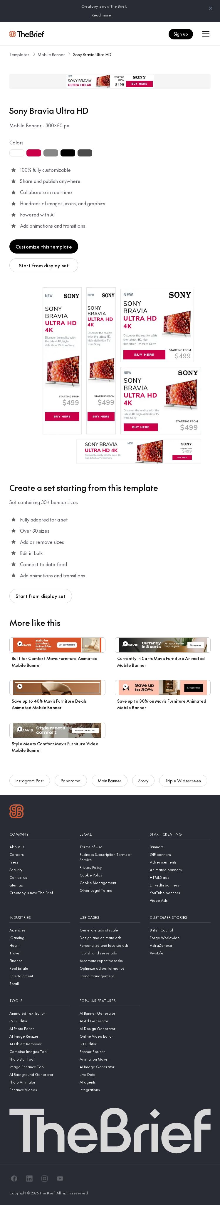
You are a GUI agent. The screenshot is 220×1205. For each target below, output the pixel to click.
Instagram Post (30, 782)
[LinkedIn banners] (180, 885)
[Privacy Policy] (110, 867)
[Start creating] (180, 834)
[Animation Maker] (110, 1059)
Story (143, 782)
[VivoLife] (180, 953)
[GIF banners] (180, 854)
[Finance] (39, 960)
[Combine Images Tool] (39, 1051)
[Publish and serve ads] (110, 953)
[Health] (39, 945)
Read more (101, 15)
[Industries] (39, 917)
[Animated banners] (180, 869)
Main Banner (110, 782)
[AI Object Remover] (39, 1043)
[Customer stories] (180, 917)
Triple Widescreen (183, 782)
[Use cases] (110, 917)
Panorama (70, 782)
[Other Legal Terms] (110, 890)
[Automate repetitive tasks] (110, 960)
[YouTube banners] (180, 892)
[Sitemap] (39, 885)
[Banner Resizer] (110, 1051)
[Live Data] (110, 1074)
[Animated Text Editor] (39, 1013)
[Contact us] (39, 877)
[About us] (39, 846)
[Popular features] (110, 1001)
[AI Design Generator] (110, 1028)
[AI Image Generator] (110, 1066)
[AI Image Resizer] (39, 1036)
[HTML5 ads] (180, 877)
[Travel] (39, 953)
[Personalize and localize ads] (110, 945)
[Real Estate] (39, 968)
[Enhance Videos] (39, 1089)
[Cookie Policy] (110, 875)
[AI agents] (110, 1082)
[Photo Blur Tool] (39, 1059)
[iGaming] (39, 937)
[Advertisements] (180, 862)
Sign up (181, 34)
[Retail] (39, 983)
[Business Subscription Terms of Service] (110, 857)
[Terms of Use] (110, 846)
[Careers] (39, 854)
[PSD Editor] (110, 1043)
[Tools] (39, 1001)
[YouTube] (60, 1178)
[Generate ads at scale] (110, 930)
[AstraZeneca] (180, 945)
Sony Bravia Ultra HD (92, 54)
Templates (19, 54)
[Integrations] (110, 1089)
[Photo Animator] (39, 1082)
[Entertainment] (39, 976)
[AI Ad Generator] (110, 1021)
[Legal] (110, 834)
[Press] (39, 862)
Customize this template (44, 246)
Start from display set (44, 265)
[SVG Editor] (39, 1021)
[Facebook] (14, 1178)
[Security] (39, 869)
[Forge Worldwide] (180, 937)
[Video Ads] (180, 900)
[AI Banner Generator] (110, 1013)
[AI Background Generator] (39, 1074)
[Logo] (16, 812)
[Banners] (180, 846)
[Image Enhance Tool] (39, 1066)
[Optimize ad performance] (110, 968)
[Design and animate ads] (110, 937)
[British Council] (180, 930)
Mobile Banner (51, 54)
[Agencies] (39, 930)
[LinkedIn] (29, 1178)
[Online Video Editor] (110, 1036)
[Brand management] (110, 976)
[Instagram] (44, 1178)
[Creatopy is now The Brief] (39, 892)
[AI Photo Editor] (39, 1028)
